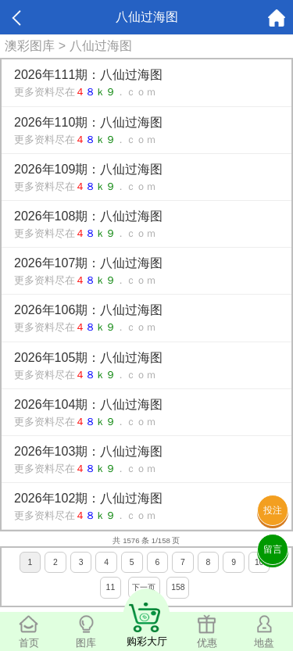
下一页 (143, 587)
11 (111, 587)
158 (177, 587)
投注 (272, 510)
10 (259, 562)
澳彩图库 (30, 45)
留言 (272, 549)
